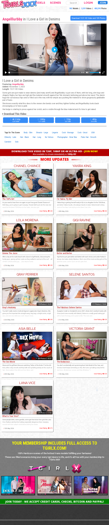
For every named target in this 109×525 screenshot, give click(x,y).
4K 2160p (15, 120)
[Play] (6, 72)
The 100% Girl (8, 199)
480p (93, 120)
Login (88, 2)
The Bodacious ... (64, 361)
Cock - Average (68, 132)
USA (93, 132)
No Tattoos (49, 137)
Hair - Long (37, 137)
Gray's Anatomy (9, 307)
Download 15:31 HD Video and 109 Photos (88, 18)
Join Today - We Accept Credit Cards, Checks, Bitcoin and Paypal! (54, 501)
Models (39, 2)
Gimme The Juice (9, 253)
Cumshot (7, 142)
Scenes (55, 2)
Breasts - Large (42, 132)
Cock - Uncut (82, 132)
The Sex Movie (8, 361)
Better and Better (64, 253)
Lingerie (55, 132)
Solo (16, 142)
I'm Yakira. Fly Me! (64, 199)
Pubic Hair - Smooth (88, 137)
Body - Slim (28, 132)
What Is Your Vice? (10, 416)
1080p (41, 120)
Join (102, 2)
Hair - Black (24, 137)
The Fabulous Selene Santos (69, 307)
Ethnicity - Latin (10, 137)
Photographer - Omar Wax (67, 137)
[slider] (44, 72)
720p (67, 120)
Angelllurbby (12, 19)
